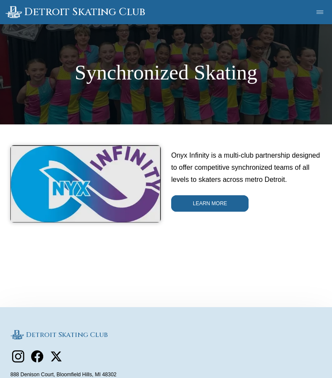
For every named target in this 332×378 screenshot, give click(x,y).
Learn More (210, 203)
